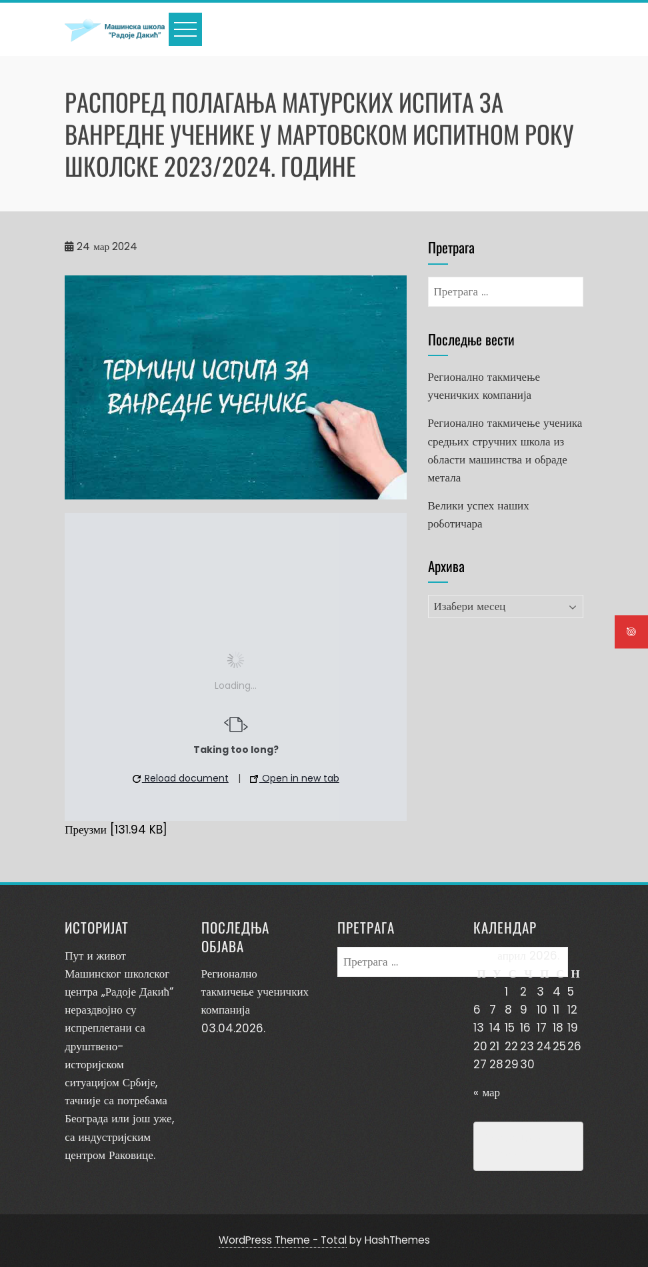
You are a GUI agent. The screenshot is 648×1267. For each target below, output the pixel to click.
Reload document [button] (181, 778)
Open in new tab (294, 778)
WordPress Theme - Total (283, 1240)
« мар (486, 1092)
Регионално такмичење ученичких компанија (255, 992)
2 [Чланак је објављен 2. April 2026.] (523, 992)
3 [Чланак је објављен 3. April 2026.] (540, 992)
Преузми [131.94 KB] (116, 830)
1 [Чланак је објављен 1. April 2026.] (506, 992)
